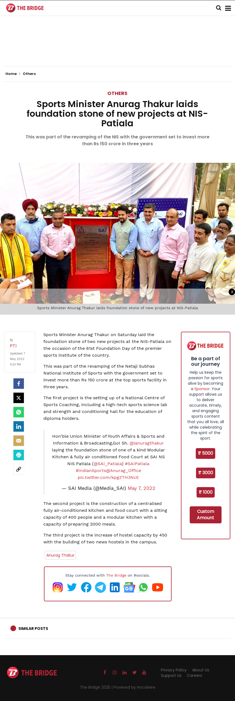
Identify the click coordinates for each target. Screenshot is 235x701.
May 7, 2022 (141, 488)
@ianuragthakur (147, 443)
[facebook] (18, 383)
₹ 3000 (205, 473)
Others (117, 93)
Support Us (171, 675)
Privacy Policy (174, 670)
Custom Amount (205, 514)
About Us (200, 670)
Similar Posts (33, 628)
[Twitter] (18, 397)
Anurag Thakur (60, 555)
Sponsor (202, 389)
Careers (194, 675)
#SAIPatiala (137, 463)
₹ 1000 (205, 492)
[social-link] (18, 469)
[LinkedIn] (18, 426)
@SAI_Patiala (108, 463)
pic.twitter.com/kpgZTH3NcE (108, 477)
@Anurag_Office (123, 470)
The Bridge (116, 575)
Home (12, 73)
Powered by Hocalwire (134, 687)
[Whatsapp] (18, 412)
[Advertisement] (117, 49)
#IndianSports (91, 470)
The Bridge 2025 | (97, 687)
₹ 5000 (205, 453)
